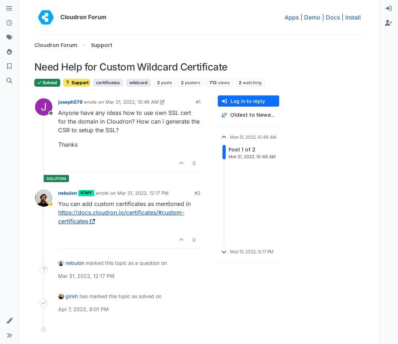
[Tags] (9, 37)
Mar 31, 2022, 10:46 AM (132, 102)
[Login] (388, 8)
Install (353, 17)
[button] (9, 321)
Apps (292, 17)
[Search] (9, 81)
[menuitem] (388, 8)
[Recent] (9, 23)
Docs (333, 17)
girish (71, 296)
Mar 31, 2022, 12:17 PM (143, 193)
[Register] (388, 23)
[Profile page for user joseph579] (43, 107)
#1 (198, 102)
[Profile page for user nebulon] (43, 198)
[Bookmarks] (9, 66)
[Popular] (9, 52)
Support (76, 82)
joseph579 (70, 102)
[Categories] (9, 8)
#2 (197, 193)
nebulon (67, 193)
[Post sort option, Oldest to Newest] (248, 115)
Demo (312, 17)
